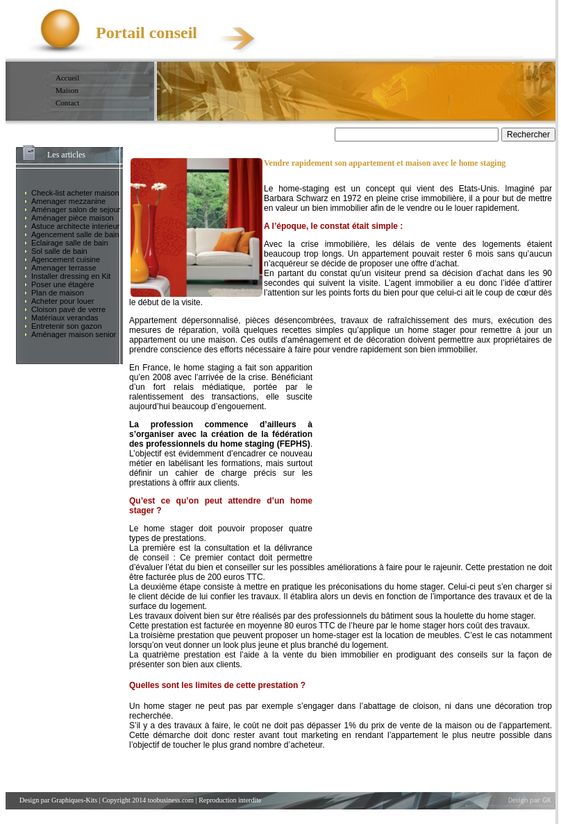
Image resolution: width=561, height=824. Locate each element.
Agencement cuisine (65, 259)
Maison (67, 90)
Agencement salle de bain (75, 234)
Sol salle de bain (59, 251)
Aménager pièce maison (72, 218)
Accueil (67, 78)
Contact (67, 102)
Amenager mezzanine (68, 201)
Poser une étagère (62, 284)
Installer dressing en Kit (70, 276)
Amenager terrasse (64, 268)
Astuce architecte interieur (75, 226)
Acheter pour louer (62, 301)
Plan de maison (57, 293)
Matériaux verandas (65, 318)
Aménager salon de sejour (75, 209)
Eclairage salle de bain (69, 243)
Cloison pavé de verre (68, 309)
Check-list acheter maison (75, 193)
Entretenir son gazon (66, 326)
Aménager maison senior (73, 334)
